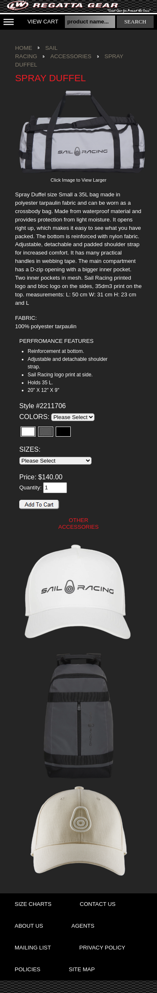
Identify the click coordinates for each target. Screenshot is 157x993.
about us (29, 926)
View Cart (42, 21)
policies (27, 969)
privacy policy (102, 947)
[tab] (67, 341)
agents (83, 926)
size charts (33, 904)
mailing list (33, 947)
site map (82, 969)
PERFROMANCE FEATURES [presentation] (56, 341)
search (135, 21)
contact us (98, 904)
